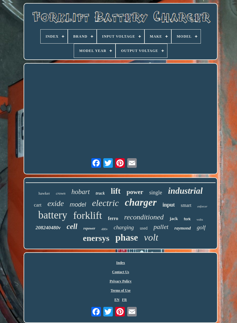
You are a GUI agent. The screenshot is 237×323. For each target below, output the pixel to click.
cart (37, 205)
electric (105, 203)
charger (140, 202)
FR (124, 300)
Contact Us (120, 272)
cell (72, 226)
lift (116, 191)
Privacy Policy (121, 281)
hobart (80, 192)
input (169, 205)
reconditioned (144, 217)
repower (89, 228)
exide (55, 203)
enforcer (202, 206)
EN (116, 300)
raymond (182, 228)
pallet (160, 226)
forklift (87, 215)
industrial (185, 191)
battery (52, 215)
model (78, 204)
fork (187, 219)
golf (201, 227)
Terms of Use (121, 290)
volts (200, 219)
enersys (96, 238)
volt (151, 237)
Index (120, 263)
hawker (44, 193)
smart (186, 205)
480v (104, 229)
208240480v (48, 227)
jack (174, 218)
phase (126, 237)
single (155, 193)
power (135, 192)
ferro (113, 218)
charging (124, 227)
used (144, 228)
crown (60, 193)
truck (100, 193)
